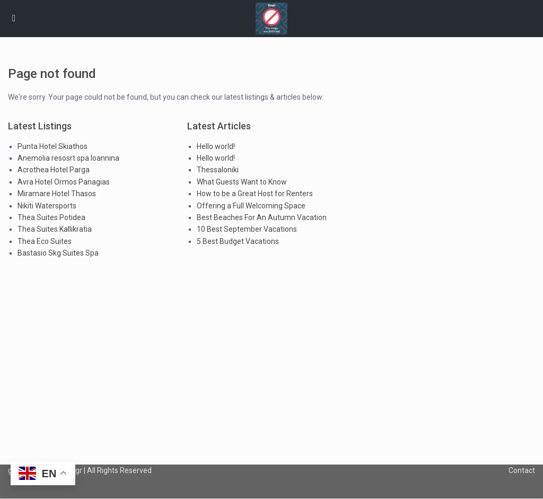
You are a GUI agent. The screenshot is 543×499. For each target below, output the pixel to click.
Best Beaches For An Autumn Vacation (262, 217)
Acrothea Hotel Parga (53, 169)
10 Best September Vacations (247, 229)
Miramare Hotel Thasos (56, 193)
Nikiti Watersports (46, 206)
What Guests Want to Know (242, 182)
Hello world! (216, 146)
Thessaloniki (218, 169)
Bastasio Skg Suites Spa (58, 253)
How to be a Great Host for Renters (255, 193)
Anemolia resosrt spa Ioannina (68, 158)
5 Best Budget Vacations (238, 241)
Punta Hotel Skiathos (52, 146)
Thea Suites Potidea (51, 217)
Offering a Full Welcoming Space (251, 206)
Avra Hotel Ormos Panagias (63, 182)
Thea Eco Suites (44, 241)
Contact (522, 470)
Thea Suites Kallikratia (54, 229)
